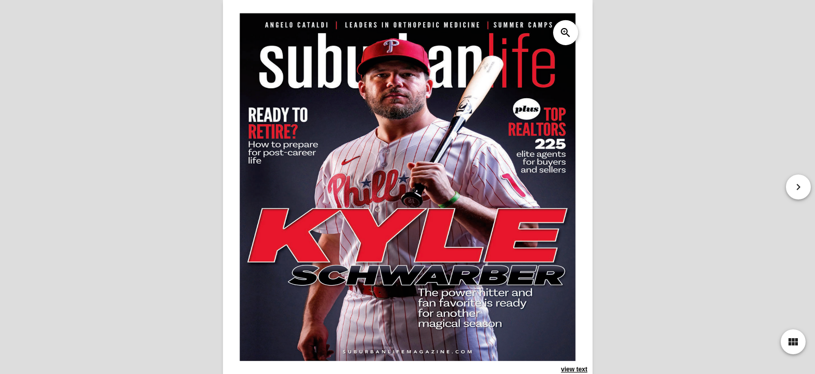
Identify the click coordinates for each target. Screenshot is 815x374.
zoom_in (565, 32)
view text (574, 369)
